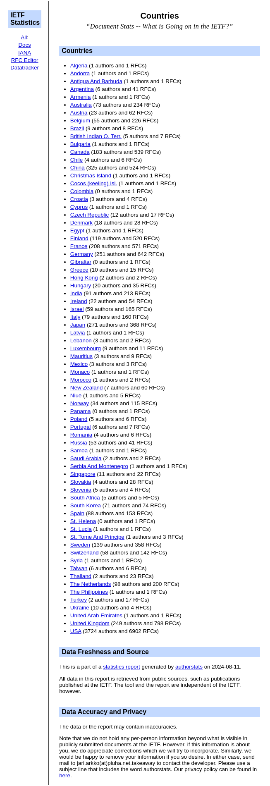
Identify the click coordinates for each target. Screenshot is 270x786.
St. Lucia (81, 529)
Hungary (80, 285)
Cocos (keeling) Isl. (93, 183)
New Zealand (86, 388)
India (76, 293)
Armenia (80, 97)
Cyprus (79, 207)
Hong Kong (84, 278)
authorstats (189, 667)
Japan (77, 325)
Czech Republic (89, 215)
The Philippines (89, 592)
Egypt (77, 230)
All (24, 37)
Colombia (81, 191)
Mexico (79, 364)
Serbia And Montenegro (99, 466)
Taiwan (79, 568)
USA (75, 631)
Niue (75, 395)
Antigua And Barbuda (96, 81)
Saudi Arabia (86, 458)
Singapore (83, 474)
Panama (80, 411)
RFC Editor (24, 60)
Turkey (78, 600)
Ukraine (79, 607)
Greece (79, 270)
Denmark (81, 223)
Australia (81, 105)
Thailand (80, 576)
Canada (80, 152)
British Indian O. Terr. (96, 136)
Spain (77, 513)
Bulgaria (80, 144)
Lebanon (81, 340)
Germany (81, 254)
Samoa (79, 450)
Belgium (80, 120)
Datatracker (24, 68)
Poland (79, 419)
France (78, 246)
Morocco (80, 380)
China (77, 168)
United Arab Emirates (96, 615)
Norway (79, 403)
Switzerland (84, 552)
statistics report (121, 667)
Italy (75, 317)
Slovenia (80, 490)
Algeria (79, 65)
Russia (78, 443)
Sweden (80, 545)
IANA (24, 53)
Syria (76, 560)
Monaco (80, 372)
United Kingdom (90, 623)
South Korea (85, 505)
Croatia (79, 199)
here (64, 775)
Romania (81, 435)
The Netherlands (90, 584)
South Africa (85, 498)
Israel (77, 309)
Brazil (77, 128)
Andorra (80, 73)
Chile (76, 160)
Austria (78, 113)
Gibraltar (80, 262)
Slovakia (80, 482)
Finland (79, 238)
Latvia (77, 333)
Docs (24, 45)
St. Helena (83, 521)
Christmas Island (90, 175)
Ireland (78, 301)
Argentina (82, 89)
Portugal (80, 427)
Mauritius (81, 356)
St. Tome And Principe (97, 537)
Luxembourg (85, 348)
